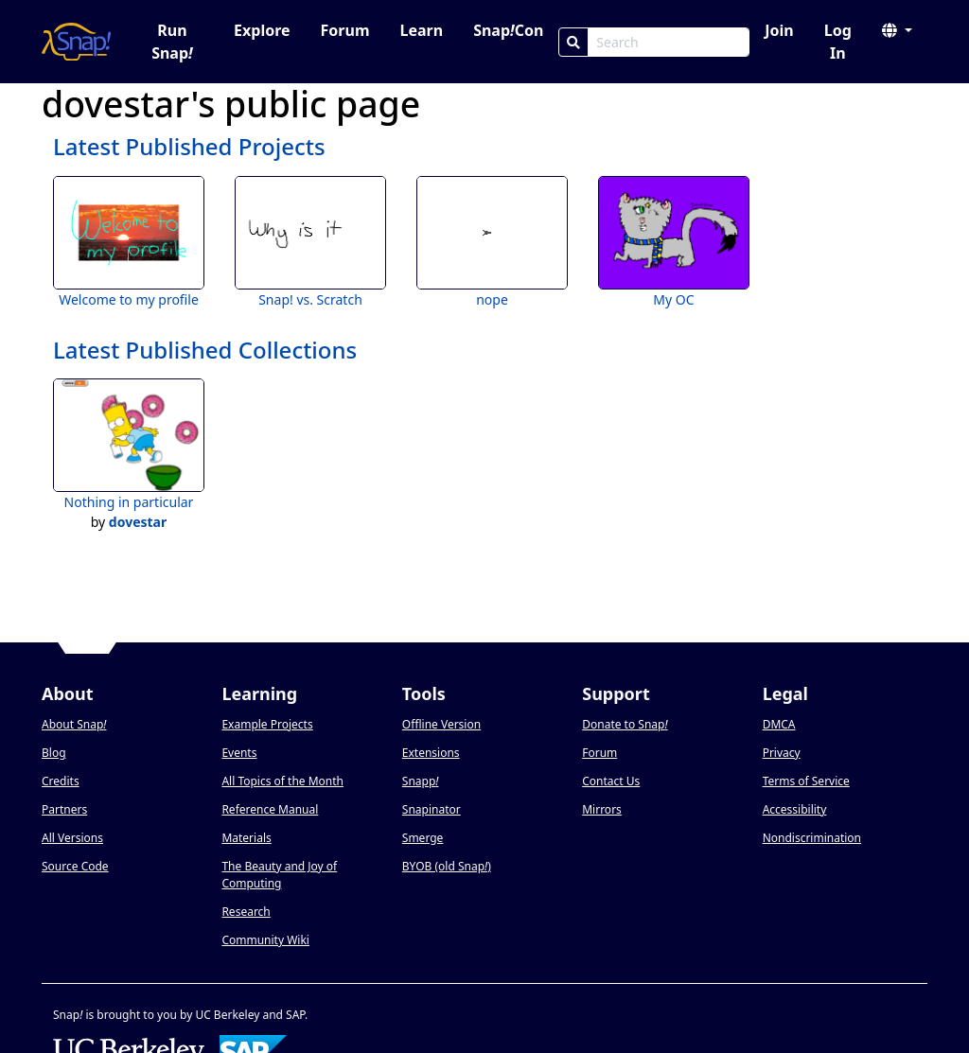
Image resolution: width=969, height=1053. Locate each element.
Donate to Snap (624, 724)
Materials (246, 838)
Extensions (431, 753)
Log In (838, 41)
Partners (64, 809)
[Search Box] (668, 42)
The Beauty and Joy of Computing (279, 874)
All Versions (72, 838)
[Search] (573, 42)
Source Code (75, 866)
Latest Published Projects (189, 146)
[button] (897, 30)
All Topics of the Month (282, 781)
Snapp (420, 781)
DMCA (779, 724)
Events (238, 753)
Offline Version (441, 724)
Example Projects (266, 724)
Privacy (782, 753)
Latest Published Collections (205, 349)
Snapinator (431, 809)
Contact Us (611, 781)
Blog (54, 753)
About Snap (74, 724)
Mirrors (602, 809)
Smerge (423, 838)
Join (779, 30)
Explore (262, 30)
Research (245, 912)
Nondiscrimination (812, 838)
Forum (345, 30)
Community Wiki (265, 940)
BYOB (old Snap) (446, 866)
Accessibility (795, 809)
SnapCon (508, 30)
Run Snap (172, 41)
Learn (421, 30)
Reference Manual (269, 809)
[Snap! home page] (76, 41)
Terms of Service (806, 781)
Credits (60, 781)
